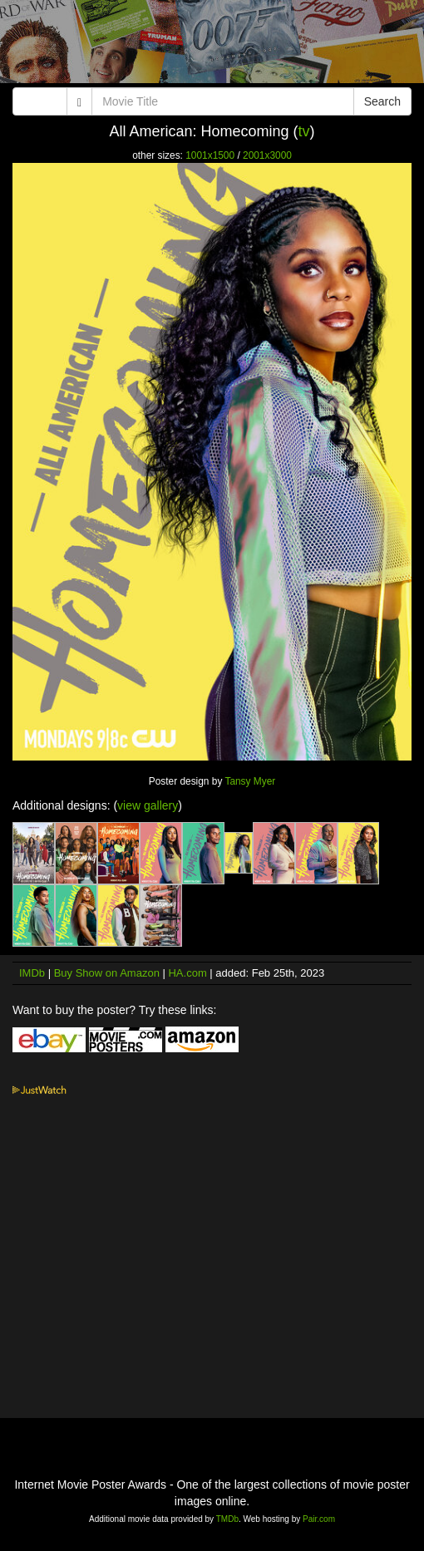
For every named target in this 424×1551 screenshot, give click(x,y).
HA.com (187, 973)
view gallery (147, 805)
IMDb (32, 973)
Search (382, 101)
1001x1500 (209, 155)
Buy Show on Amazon (107, 973)
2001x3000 (267, 155)
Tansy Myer (249, 781)
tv (304, 131)
